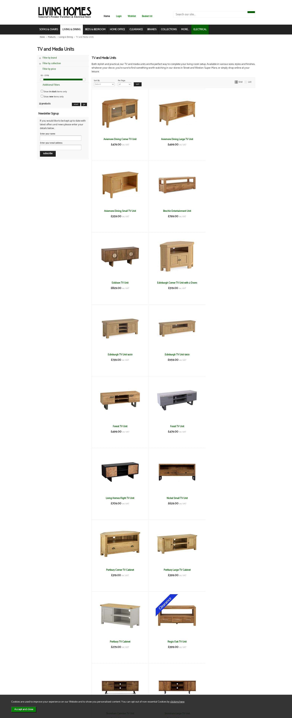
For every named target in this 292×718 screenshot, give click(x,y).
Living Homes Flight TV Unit (173, 355)
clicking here (177, 702)
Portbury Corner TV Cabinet (119, 426)
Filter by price (49, 69)
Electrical (47, 692)
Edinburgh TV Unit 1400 (119, 283)
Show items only (54, 91)
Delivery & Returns (87, 680)
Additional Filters (51, 85)
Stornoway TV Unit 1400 (173, 570)
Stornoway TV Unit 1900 (227, 570)
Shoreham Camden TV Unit (173, 498)
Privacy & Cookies (87, 684)
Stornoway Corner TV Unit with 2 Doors (119, 570)
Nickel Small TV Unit (227, 355)
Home (107, 16)
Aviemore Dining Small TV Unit (228, 139)
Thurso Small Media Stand (173, 642)
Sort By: (104, 82)
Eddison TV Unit (173, 211)
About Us (47, 680)
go (84, 104)
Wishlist (132, 16)
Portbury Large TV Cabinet (173, 426)
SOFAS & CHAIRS (48, 29)
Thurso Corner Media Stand (119, 642)
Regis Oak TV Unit (118, 498)
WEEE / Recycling (87, 688)
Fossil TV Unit (119, 355)
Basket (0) (147, 16)
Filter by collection (52, 63)
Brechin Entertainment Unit (119, 211)
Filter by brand (50, 58)
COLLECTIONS (169, 29)
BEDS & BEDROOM (95, 29)
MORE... (185, 29)
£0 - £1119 (45, 75)
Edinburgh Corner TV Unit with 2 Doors (228, 211)
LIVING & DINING (71, 29)
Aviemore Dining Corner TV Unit (118, 139)
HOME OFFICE (117, 29)
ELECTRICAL (200, 29)
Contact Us (48, 684)
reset (76, 104)
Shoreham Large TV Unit (227, 498)
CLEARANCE (136, 29)
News (45, 676)
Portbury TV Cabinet (228, 426)
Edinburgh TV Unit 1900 (173, 283)
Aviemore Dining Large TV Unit (173, 139)
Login (119, 16)
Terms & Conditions (88, 676)
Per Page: (124, 82)
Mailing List (48, 688)
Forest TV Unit (227, 283)
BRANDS (151, 29)
